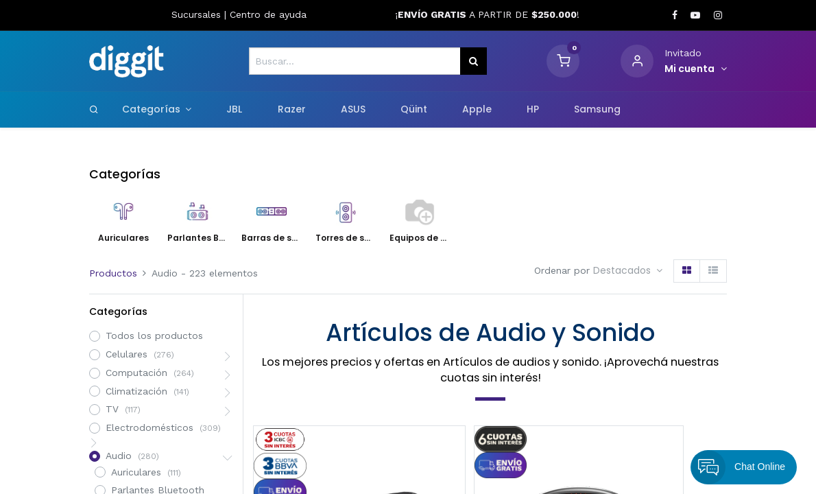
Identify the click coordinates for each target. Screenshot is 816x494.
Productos (113, 273)
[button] (627, 271)
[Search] (94, 109)
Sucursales (197, 14)
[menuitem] (234, 110)
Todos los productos (154, 335)
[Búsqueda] (473, 61)
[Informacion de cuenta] (695, 69)
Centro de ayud (265, 14)
